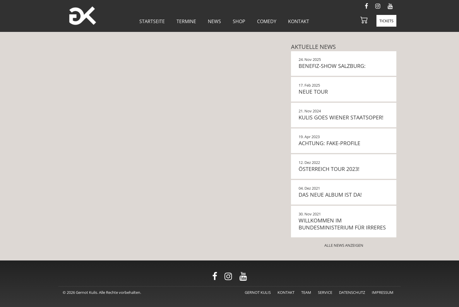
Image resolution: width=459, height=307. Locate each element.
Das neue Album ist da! (330, 194)
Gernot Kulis (258, 292)
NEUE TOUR (313, 91)
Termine (186, 21)
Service (325, 292)
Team (306, 292)
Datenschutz (352, 292)
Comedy (266, 21)
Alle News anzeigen (343, 245)
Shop (239, 21)
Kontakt (298, 21)
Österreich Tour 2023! (329, 168)
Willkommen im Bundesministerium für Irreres (342, 224)
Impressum (382, 292)
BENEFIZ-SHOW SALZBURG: (332, 65)
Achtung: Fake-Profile (329, 143)
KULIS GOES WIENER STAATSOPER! (341, 117)
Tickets (386, 20)
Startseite (152, 21)
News (214, 21)
